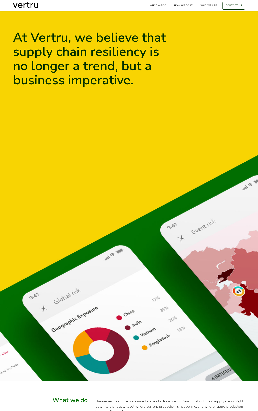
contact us (234, 5)
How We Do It (183, 5)
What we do (158, 5)
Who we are (209, 5)
